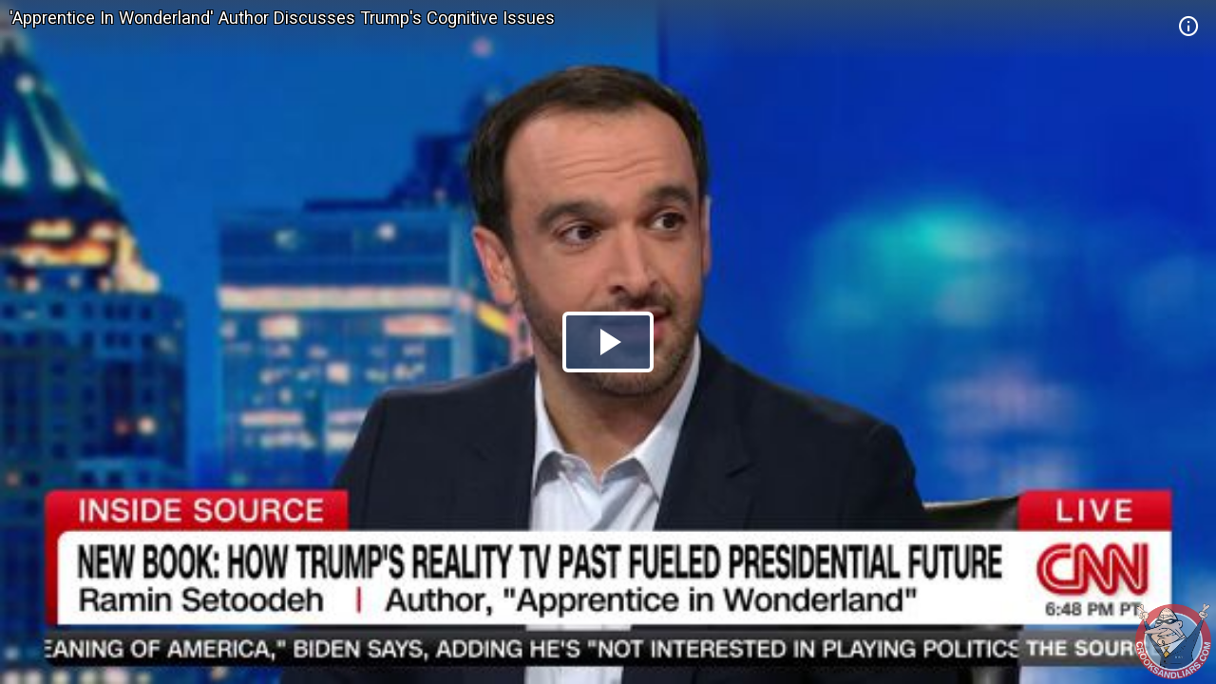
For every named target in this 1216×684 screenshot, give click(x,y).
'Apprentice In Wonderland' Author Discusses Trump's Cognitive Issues (282, 18)
